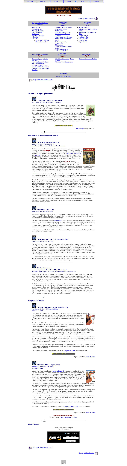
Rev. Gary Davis (83, 38)
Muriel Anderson (37, 32)
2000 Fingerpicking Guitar (62, 32)
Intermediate (77, 153)
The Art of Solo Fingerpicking (63, 62)
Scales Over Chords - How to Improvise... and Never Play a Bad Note (40, 68)
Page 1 (40, 24)
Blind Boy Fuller (83, 37)
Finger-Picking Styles (61, 49)
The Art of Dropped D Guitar (63, 27)
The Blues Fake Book (38, 63)
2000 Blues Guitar (84, 27)
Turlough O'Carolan (37, 30)
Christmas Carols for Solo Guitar (88, 59)
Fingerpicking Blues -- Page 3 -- (87, 23)
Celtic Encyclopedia (61, 42)
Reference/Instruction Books (40, 54)
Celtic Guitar (59, 30)
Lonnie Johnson (83, 35)
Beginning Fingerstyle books (63, 54)
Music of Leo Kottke (41, 42)
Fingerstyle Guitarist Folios (40, 23)
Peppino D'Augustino (38, 35)
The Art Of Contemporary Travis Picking (53, 307)
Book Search (63, 73)
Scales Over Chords (45, 268)
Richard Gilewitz (37, 29)
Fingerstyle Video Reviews (86, 18)
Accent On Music (53, 309)
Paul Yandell (35, 34)
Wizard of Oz (59, 45)
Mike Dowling (36, 27)
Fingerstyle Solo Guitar (71, 406)
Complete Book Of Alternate (51, 239)
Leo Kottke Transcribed (42, 40)
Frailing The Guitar (61, 29)
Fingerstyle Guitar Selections (69, 417)
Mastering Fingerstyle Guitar (40, 62)
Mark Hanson (36, 309)
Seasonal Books (86, 54)
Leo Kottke (35, 38)
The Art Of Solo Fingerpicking (49, 365)
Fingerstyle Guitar (69, 350)
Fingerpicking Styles (63, 22)
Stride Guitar (59, 43)
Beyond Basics (83, 42)
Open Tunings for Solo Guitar (63, 37)
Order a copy (80, 128)
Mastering (37, 155)
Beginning (70, 153)
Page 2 (63, 25)
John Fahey (35, 37)
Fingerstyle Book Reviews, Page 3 (43, 79)
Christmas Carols (44, 100)
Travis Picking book (58, 371)
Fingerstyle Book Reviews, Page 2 (42, 447)
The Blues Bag (83, 40)
